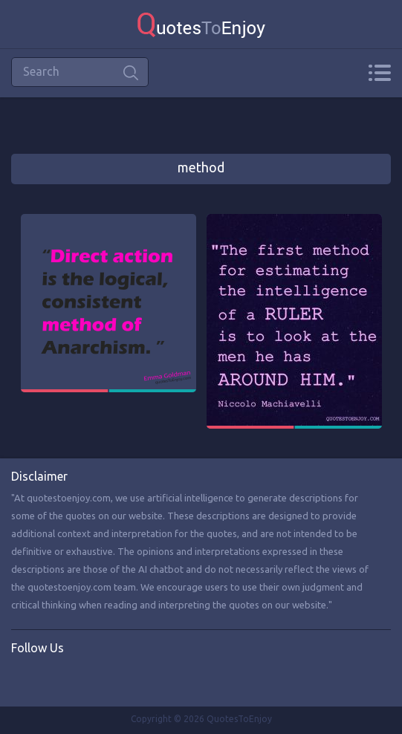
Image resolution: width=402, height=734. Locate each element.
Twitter (53, 679)
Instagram (84, 679)
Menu (379, 73)
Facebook (23, 679)
